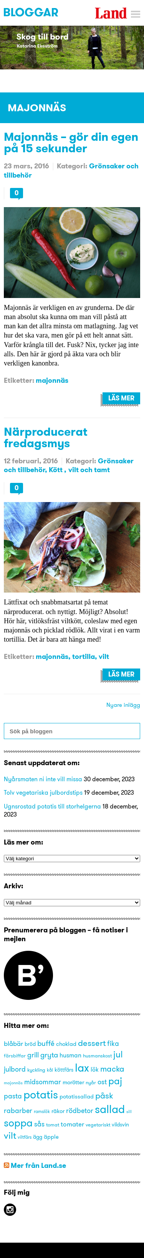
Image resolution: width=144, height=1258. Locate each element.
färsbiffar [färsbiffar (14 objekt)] (15, 1055)
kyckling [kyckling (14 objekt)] (36, 1070)
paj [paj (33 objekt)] (115, 1081)
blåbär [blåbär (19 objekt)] (13, 1043)
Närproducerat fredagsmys (45, 437)
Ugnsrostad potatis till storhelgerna (52, 806)
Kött (56, 469)
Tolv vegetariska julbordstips (43, 792)
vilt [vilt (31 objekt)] (10, 1135)
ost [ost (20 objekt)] (102, 1082)
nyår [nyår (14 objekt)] (91, 1082)
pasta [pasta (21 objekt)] (13, 1096)
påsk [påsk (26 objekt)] (104, 1095)
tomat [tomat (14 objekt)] (52, 1124)
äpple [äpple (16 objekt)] (51, 1136)
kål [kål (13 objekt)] (50, 1070)
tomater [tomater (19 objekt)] (72, 1124)
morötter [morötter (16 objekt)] (73, 1082)
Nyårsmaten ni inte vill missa (43, 779)
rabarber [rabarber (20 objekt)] (18, 1111)
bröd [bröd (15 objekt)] (30, 1044)
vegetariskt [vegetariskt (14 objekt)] (98, 1124)
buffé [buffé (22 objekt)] (46, 1043)
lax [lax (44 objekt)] (82, 1067)
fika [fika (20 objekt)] (113, 1043)
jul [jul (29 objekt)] (118, 1054)
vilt (104, 656)
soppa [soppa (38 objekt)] (18, 1122)
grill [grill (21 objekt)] (33, 1055)
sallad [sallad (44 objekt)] (110, 1109)
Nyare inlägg (123, 704)
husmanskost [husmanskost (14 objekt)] (97, 1055)
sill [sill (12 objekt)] (129, 1111)
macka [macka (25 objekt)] (112, 1069)
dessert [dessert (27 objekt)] (92, 1042)
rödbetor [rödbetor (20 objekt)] (79, 1111)
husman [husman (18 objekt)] (70, 1055)
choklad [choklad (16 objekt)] (66, 1044)
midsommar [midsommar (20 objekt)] (42, 1082)
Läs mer (121, 398)
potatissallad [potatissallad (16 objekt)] (77, 1096)
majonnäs (52, 380)
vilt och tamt (89, 469)
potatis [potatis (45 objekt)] (40, 1094)
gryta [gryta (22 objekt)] (49, 1054)
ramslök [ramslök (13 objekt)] (42, 1111)
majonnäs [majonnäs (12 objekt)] (13, 1082)
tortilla (83, 656)
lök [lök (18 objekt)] (95, 1069)
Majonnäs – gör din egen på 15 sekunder (71, 142)
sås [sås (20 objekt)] (39, 1124)
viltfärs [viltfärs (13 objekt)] (24, 1137)
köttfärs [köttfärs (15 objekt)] (64, 1070)
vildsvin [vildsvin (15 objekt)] (120, 1124)
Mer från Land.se (38, 1165)
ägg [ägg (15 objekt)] (37, 1137)
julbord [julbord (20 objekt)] (15, 1069)
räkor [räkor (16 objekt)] (58, 1111)
